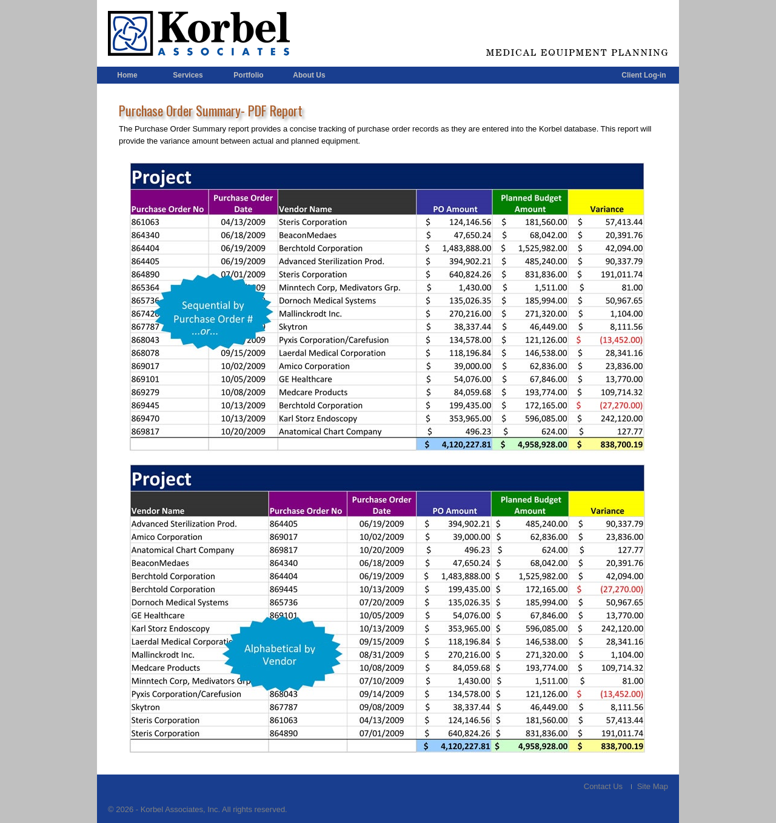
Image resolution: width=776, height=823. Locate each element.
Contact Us (603, 786)
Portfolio (248, 75)
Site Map (652, 786)
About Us (309, 75)
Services (187, 75)
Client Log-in (643, 75)
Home (127, 75)
